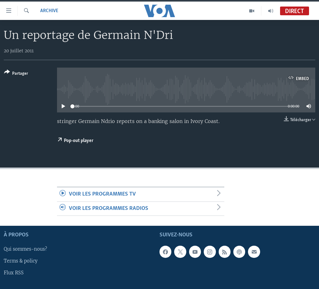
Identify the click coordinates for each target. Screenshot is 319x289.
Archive (49, 10)
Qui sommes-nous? (25, 249)
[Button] (16, 74)
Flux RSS (14, 273)
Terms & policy (20, 261)
